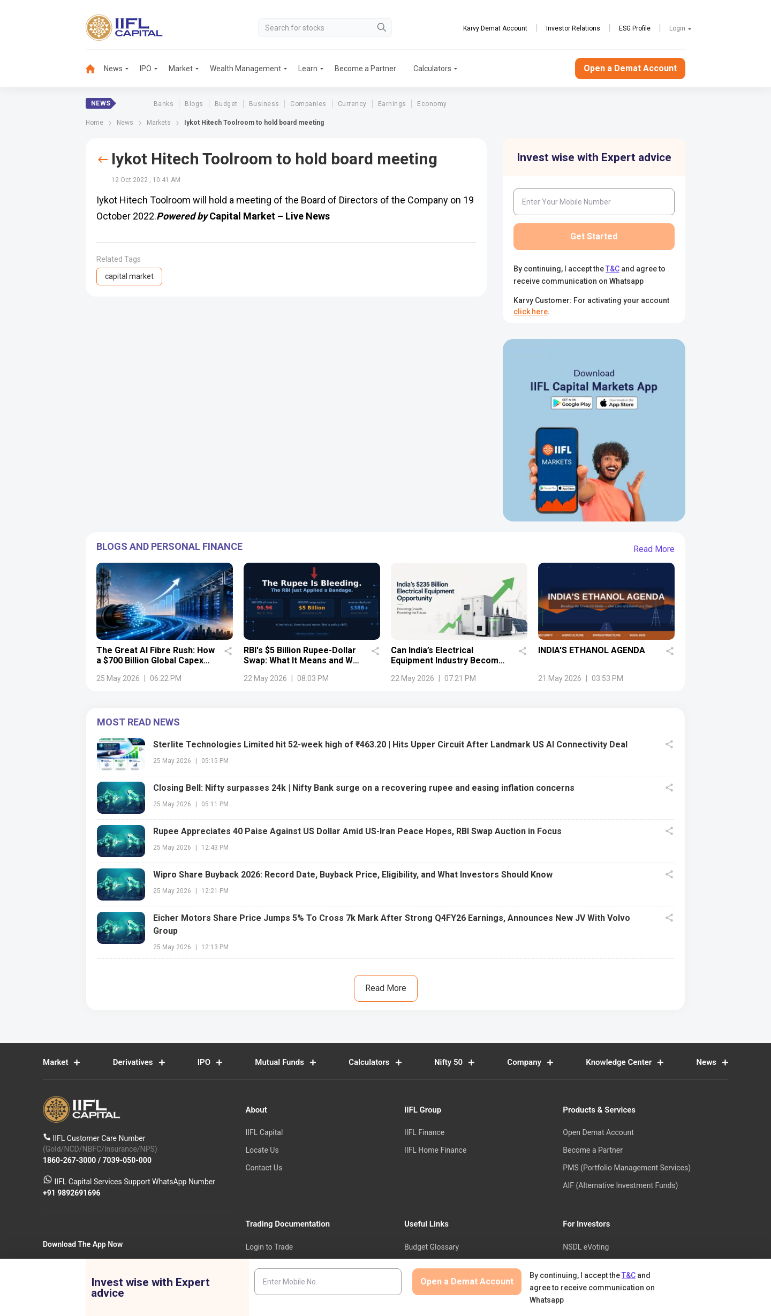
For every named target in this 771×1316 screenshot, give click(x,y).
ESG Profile (635, 28)
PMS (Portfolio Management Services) (627, 1167)
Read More (654, 549)
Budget (226, 104)
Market (181, 68)
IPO (146, 68)
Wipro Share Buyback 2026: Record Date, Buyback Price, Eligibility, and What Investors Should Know (353, 874)
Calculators (432, 68)
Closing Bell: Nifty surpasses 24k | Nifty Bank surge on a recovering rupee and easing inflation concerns (364, 788)
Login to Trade (269, 1247)
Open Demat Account (598, 1132)
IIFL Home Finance (435, 1150)
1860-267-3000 (70, 1159)
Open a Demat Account (630, 68)
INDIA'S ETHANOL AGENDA (591, 650)
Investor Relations (573, 28)
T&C (612, 268)
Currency (352, 104)
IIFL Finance (424, 1132)
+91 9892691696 (72, 1192)
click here (530, 311)
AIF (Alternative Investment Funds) (620, 1185)
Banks (163, 104)
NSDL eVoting (586, 1247)
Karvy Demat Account (495, 28)
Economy (432, 104)
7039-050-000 (127, 1159)
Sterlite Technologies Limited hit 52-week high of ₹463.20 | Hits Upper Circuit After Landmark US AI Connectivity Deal (390, 744)
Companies (308, 104)
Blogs (194, 104)
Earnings (392, 104)
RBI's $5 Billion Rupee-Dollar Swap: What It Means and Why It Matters (303, 660)
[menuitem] (95, 68)
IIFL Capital (264, 1132)
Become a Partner (365, 68)
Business (264, 104)
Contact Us (263, 1167)
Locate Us (261, 1150)
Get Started (593, 236)
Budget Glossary (431, 1247)
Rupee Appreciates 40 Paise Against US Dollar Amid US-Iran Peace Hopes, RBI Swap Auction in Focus (357, 831)
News (113, 68)
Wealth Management (245, 68)
